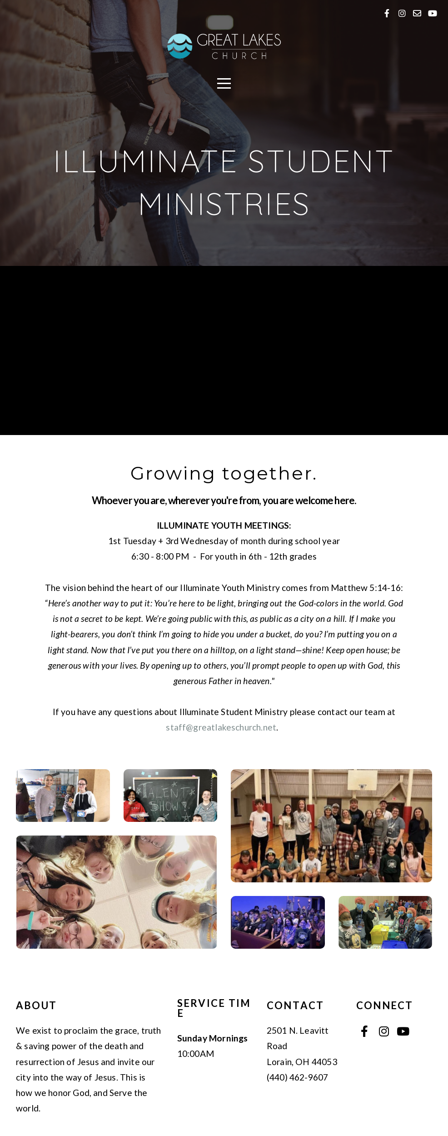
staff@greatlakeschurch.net (221, 727)
